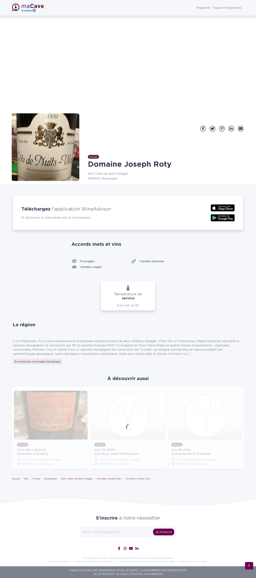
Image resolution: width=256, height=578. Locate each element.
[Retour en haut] (249, 565)
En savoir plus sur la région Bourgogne (37, 361)
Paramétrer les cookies (193, 561)
